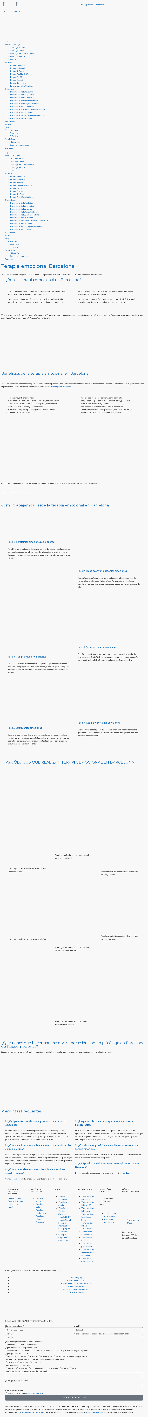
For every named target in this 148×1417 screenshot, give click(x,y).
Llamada (11, 1344)
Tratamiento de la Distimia (21, 97)
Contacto (9, 148)
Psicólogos (14, 133)
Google (11, 1368)
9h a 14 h (12, 1362)
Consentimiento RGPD (15, 1390)
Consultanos (11, 1179)
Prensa (65, 1368)
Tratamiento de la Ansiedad (21, 92)
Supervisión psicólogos (19, 145)
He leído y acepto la (25, 1393)
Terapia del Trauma (18, 83)
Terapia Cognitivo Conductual (22, 86)
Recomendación (38, 1368)
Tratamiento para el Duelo (21, 112)
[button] (39, 1123)
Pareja (23, 1356)
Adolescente (46, 1356)
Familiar (33, 1356)
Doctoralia (53, 1368)
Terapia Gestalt (16, 80)
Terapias (8, 62)
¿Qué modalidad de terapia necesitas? (21, 1347)
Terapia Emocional (17, 65)
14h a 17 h (24, 1362)
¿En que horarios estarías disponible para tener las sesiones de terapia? (34, 1359)
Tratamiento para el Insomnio (22, 106)
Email (76, 1326)
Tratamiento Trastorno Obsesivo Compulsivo (29, 109)
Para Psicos (10, 139)
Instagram (23, 1368)
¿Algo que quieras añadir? (16, 1380)
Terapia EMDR (16, 77)
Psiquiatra (14, 59)
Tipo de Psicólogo (12, 44)
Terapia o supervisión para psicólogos (71, 1356)
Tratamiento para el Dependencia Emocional (28, 115)
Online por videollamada (18, 1350)
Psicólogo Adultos (17, 47)
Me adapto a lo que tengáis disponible (73, 1350)
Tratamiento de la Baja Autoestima (24, 103)
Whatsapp (32, 1344)
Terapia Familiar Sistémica (21, 74)
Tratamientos (10, 89)
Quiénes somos (11, 130)
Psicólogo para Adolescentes (22, 53)
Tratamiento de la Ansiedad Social (24, 100)
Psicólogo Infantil (17, 56)
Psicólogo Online (17, 50)
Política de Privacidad (34, 1393)
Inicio (7, 41)
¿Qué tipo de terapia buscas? (17, 1353)
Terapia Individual (17, 68)
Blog (7, 127)
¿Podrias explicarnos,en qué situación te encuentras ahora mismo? (101, 1334)
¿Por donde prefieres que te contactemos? (23, 1341)
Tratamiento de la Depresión (22, 94)
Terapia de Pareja (17, 71)
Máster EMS (15, 142)
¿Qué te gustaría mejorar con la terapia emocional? (26, 1371)
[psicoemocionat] (131, 1204)
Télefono (9, 1334)
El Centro (14, 136)
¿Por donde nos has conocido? (18, 1365)
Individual (12, 1356)
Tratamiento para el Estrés (21, 118)
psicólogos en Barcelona (61, 386)
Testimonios (10, 121)
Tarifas (8, 124)
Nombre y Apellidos (14, 1326)
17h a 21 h (36, 1362)
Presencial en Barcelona (43, 1350)
